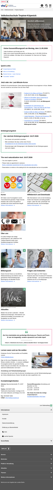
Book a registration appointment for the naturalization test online (19, 165)
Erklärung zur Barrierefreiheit (10, 427)
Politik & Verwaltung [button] (7, 463)
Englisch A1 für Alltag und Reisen (33, 93)
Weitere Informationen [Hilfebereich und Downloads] (33, 205)
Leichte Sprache (7, 436)
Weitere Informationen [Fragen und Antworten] (33, 281)
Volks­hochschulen (9, 9)
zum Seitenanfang (45, 405)
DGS (4, 432)
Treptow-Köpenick (19, 9)
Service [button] (3, 454)
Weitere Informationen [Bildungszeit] (7, 281)
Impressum (5, 414)
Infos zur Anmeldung (8, 71)
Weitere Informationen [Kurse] (7, 205)
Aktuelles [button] (4, 468)
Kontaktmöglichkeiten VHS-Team (36, 396)
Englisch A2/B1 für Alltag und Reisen (34, 112)
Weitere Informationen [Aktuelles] (7, 320)
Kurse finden (32, 31)
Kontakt (4, 418)
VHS (2, 9)
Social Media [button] (5, 441)
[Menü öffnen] (50, 6)
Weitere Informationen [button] (8, 477)
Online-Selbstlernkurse (7, 357)
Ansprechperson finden (9, 69)
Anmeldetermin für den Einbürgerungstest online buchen (20, 143)
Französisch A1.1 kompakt (31, 120)
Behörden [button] (4, 459)
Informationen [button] (5, 410)
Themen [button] (3, 472)
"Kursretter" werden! (8, 76)
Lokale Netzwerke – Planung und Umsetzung (36, 116)
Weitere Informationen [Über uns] (7, 244)
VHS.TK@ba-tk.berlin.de (12, 397)
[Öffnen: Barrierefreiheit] (42, 6)
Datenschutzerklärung (8, 423)
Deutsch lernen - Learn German (11, 74)
